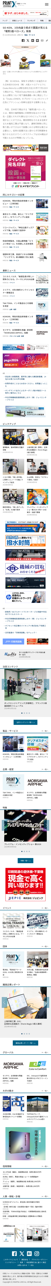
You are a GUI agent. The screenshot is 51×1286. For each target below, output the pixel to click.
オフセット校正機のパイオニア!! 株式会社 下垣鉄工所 (25, 626)
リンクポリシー (10, 1262)
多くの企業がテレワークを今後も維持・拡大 (33, 654)
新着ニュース (17, 20)
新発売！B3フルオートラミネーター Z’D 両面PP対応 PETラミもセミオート (26, 613)
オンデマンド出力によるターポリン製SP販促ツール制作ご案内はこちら (25, 391)
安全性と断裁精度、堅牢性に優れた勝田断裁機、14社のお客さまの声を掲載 (25, 377)
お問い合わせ (22, 1265)
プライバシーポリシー (39, 1259)
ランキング (31, 20)
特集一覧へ (25, 860)
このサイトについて (10, 1259)
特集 (42, 20)
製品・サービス (29, 35)
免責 (21, 1262)
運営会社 (24, 1259)
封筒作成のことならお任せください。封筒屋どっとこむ (26, 384)
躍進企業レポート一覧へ (25, 1043)
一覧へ (45, 731)
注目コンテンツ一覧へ (24, 722)
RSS (32, 1265)
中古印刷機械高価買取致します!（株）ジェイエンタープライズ (25, 398)
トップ (4, 20)
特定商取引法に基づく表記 (36, 1262)
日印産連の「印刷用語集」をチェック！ (21, 632)
